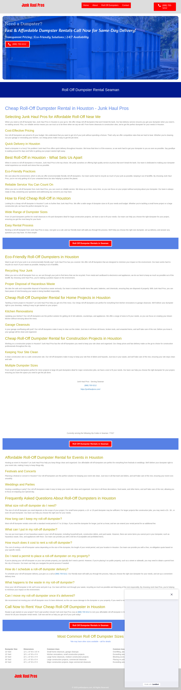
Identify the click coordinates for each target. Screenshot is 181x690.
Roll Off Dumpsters (109, 5)
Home (86, 5)
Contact (125, 5)
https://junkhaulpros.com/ (90, 389)
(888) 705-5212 (90, 385)
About (95, 5)
